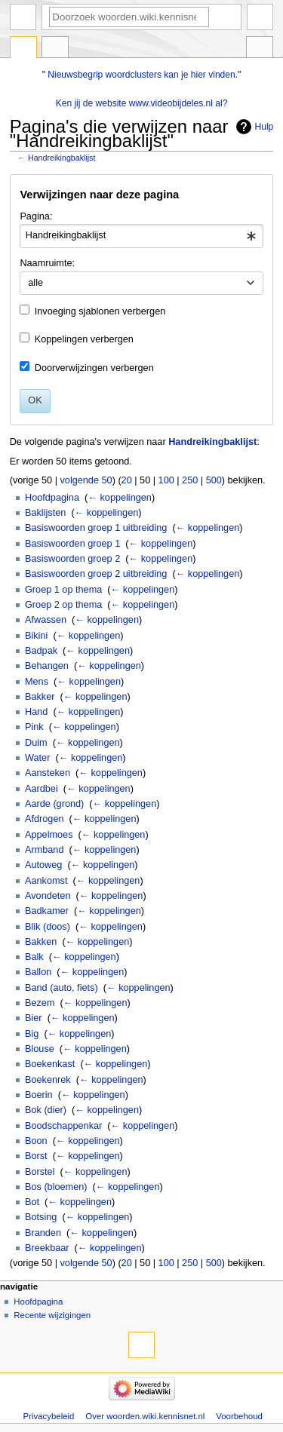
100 (166, 480)
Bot (32, 1202)
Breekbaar (47, 1248)
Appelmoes (48, 834)
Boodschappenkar (63, 1126)
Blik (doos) (47, 926)
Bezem (40, 1003)
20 (127, 480)
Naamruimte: (47, 263)
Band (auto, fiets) (61, 988)
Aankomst (46, 880)
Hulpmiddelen (259, 49)
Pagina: (36, 216)
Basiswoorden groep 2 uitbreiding (96, 574)
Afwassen (45, 620)
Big (31, 1034)
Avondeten (47, 896)
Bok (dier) (45, 1110)
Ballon (38, 972)
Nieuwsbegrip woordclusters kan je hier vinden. (143, 74)
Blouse (39, 1049)
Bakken (41, 942)
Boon (36, 1141)
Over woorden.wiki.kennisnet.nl (145, 1416)
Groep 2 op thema (63, 604)
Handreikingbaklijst (61, 157)
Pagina (23, 49)
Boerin (39, 1095)
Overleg (55, 49)
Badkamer (47, 911)
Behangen (47, 666)
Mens (36, 681)
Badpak (41, 650)
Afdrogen (44, 819)
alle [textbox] (35, 283)
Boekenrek (48, 1080)
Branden (43, 1233)
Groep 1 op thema (63, 589)
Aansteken (47, 773)
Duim (36, 742)
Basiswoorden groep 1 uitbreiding (96, 528)
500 (214, 480)
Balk (34, 957)
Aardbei (41, 788)
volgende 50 (86, 480)
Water (37, 758)
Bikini (36, 635)
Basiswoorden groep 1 (72, 543)
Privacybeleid (49, 1416)
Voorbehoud (239, 1416)
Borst (36, 1156)
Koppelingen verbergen (84, 339)
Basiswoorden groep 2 (72, 558)
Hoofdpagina (52, 497)
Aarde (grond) (54, 804)
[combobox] (141, 236)
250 (190, 480)
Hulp (264, 126)
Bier (33, 1018)
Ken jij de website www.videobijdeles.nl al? (142, 103)
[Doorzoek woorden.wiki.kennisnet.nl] (129, 17)
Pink (34, 727)
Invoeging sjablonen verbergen (100, 311)
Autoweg (43, 865)
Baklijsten (45, 512)
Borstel (40, 1172)
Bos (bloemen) (56, 1187)
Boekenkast (50, 1064)
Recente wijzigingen (52, 1315)
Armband (44, 850)
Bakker (40, 696)
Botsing (41, 1217)
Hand (36, 712)
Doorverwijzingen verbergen (94, 368)
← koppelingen (120, 497)
